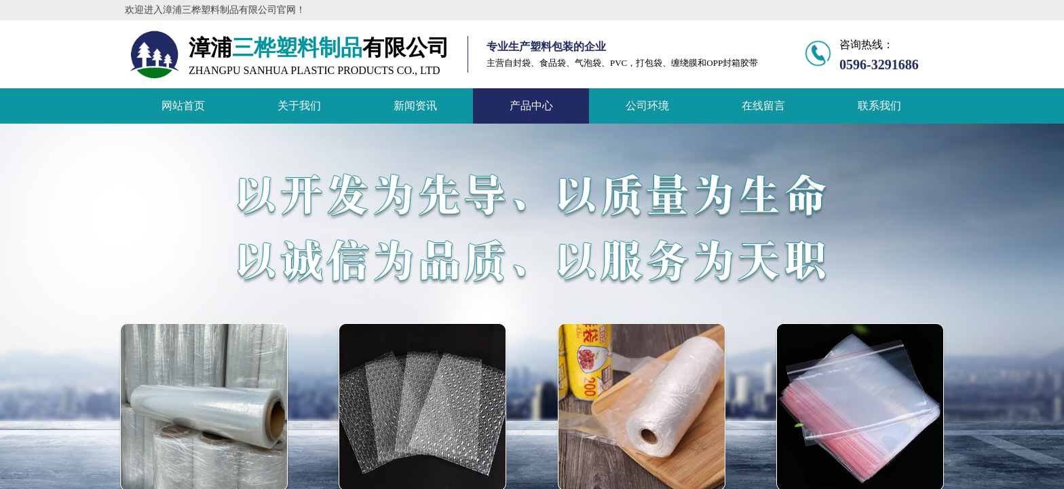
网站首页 (183, 105)
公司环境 (647, 105)
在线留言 (763, 105)
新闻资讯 (415, 105)
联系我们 (879, 105)
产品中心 (531, 105)
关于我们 (299, 105)
